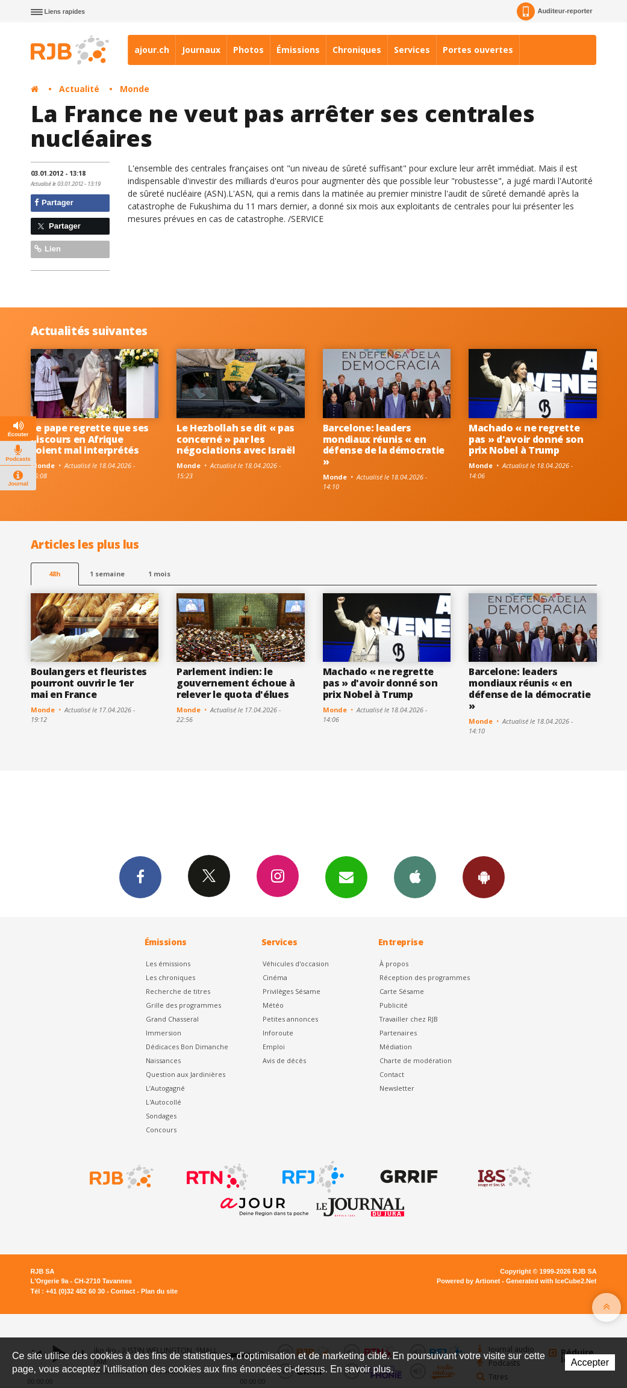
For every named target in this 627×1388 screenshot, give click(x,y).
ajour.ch (151, 49)
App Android (484, 876)
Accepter (590, 1362)
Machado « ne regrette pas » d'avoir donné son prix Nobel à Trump (526, 439)
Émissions (298, 49)
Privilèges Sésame (291, 991)
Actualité (79, 88)
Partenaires (398, 1033)
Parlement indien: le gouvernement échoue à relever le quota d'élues (235, 683)
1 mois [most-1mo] (159, 573)
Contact (391, 1074)
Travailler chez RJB (408, 1019)
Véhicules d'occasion (296, 963)
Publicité (393, 1005)
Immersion (163, 1033)
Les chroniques (170, 977)
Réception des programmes (424, 977)
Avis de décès (284, 1060)
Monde (134, 88)
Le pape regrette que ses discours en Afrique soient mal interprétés (90, 439)
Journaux (201, 49)
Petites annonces (290, 1019)
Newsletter (396, 1088)
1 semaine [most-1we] (107, 573)
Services (412, 49)
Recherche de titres (178, 991)
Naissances (163, 1060)
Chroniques (356, 49)
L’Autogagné (165, 1088)
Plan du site (159, 1291)
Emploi (274, 1046)
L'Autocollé (163, 1102)
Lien (47, 248)
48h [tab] (54, 573)
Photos (248, 49)
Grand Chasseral (172, 1019)
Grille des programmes (183, 1005)
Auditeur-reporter (554, 11)
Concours (161, 1130)
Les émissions (168, 963)
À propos (393, 963)
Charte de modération (415, 1060)
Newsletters (346, 876)
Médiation (395, 1046)
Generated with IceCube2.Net (551, 1281)
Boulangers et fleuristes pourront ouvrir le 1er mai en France (89, 683)
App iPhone (415, 876)
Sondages (161, 1116)
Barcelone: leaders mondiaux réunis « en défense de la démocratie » (384, 445)
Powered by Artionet (468, 1281)
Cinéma (275, 977)
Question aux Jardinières (185, 1074)
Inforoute (278, 1033)
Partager (53, 202)
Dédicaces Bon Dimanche (187, 1046)
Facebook (140, 876)
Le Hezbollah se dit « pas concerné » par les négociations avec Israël (235, 439)
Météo (273, 1005)
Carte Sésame (401, 991)
